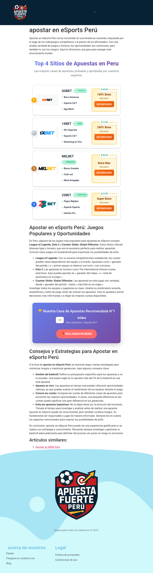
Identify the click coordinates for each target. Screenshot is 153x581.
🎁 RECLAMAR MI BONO (76, 341)
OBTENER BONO (104, 104)
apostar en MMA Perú (48, 454)
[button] (95, 11)
